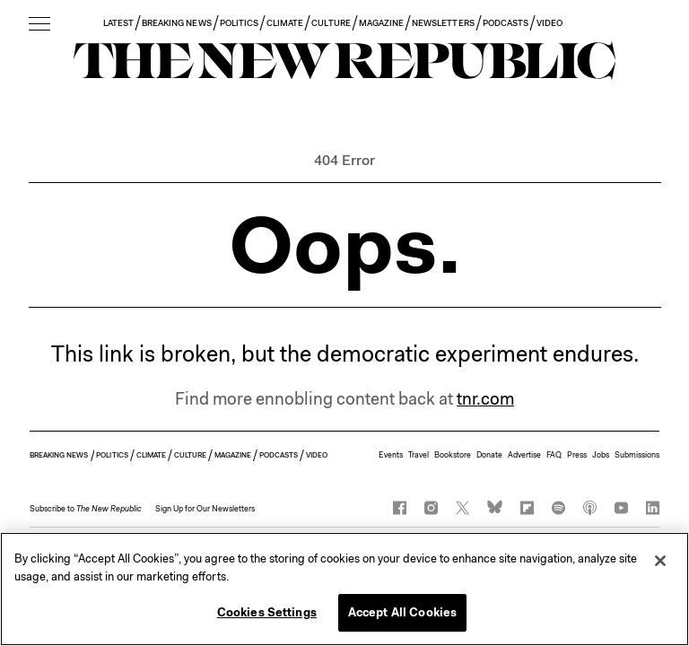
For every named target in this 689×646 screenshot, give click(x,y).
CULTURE (330, 23)
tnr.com (485, 399)
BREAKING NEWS (177, 23)
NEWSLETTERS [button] (443, 23)
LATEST (118, 23)
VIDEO (549, 23)
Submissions (637, 455)
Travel (418, 455)
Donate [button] (489, 455)
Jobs (600, 455)
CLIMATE (284, 23)
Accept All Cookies (402, 612)
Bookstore (452, 455)
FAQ (554, 455)
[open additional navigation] (39, 25)
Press (577, 455)
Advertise (524, 455)
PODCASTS (505, 23)
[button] (86, 508)
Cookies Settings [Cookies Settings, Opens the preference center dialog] (267, 612)
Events (391, 455)
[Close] (660, 561)
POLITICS (239, 23)
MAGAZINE (381, 23)
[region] (344, 589)
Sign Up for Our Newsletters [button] (205, 508)
